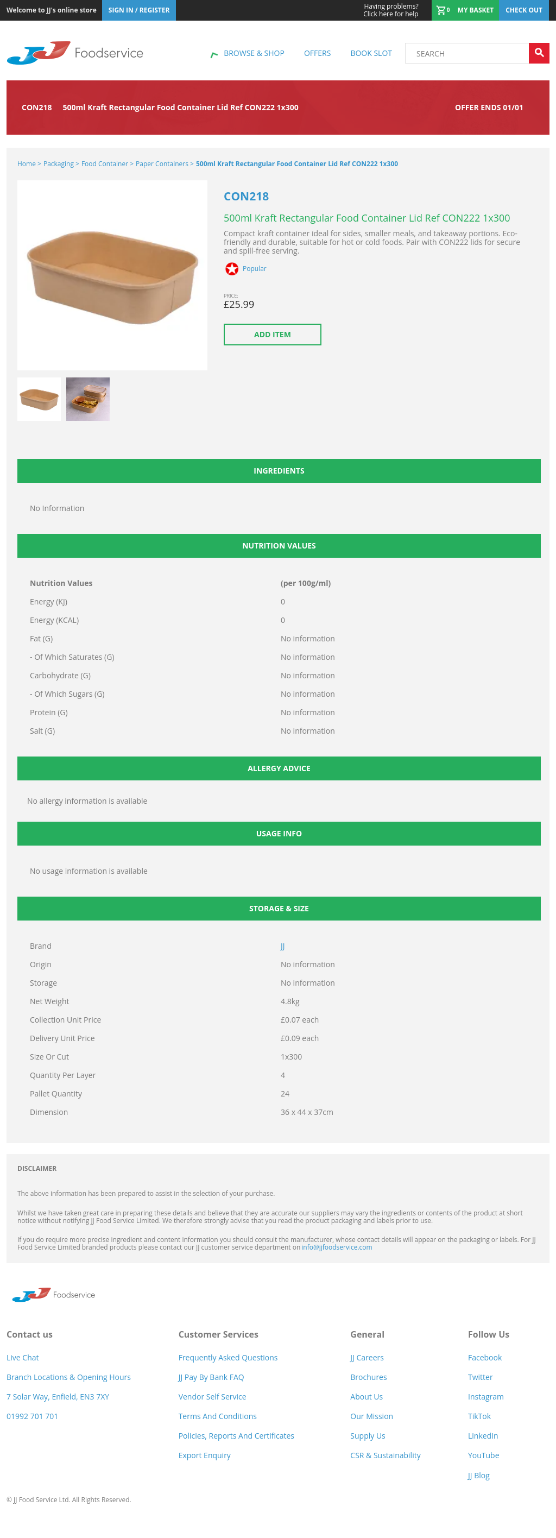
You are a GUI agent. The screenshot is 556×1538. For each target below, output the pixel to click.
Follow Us (488, 1334)
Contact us (30, 1334)
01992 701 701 (32, 1416)
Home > (29, 163)
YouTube (484, 1455)
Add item (272, 334)
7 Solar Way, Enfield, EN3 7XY (58, 1396)
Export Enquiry (205, 1455)
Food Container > (107, 163)
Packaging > (61, 163)
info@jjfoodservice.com (336, 1247)
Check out (524, 10)
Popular (255, 269)
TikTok (479, 1416)
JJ (283, 946)
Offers (317, 53)
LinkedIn (483, 1435)
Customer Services (218, 1334)
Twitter (480, 1377)
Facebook (485, 1357)
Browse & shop (254, 53)
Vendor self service (213, 1396)
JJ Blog (479, 1475)
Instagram (486, 1396)
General (367, 1334)
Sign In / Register (139, 10)
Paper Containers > (165, 163)
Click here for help (390, 10)
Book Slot (371, 53)
